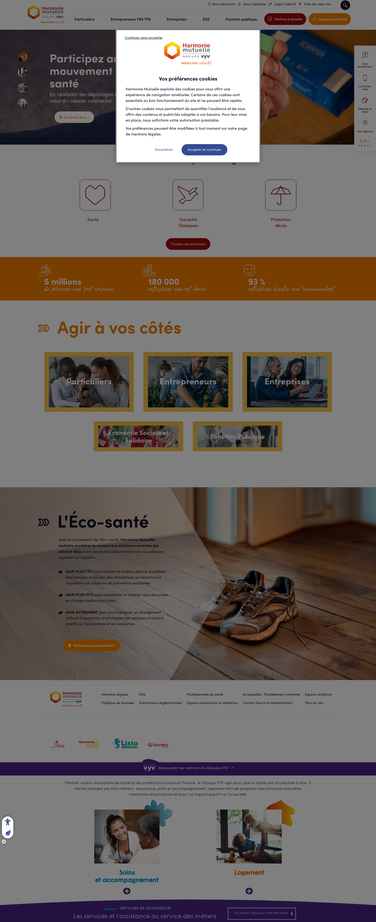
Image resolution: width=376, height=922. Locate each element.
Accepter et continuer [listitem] (204, 149)
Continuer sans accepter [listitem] (144, 37)
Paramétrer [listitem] (164, 149)
